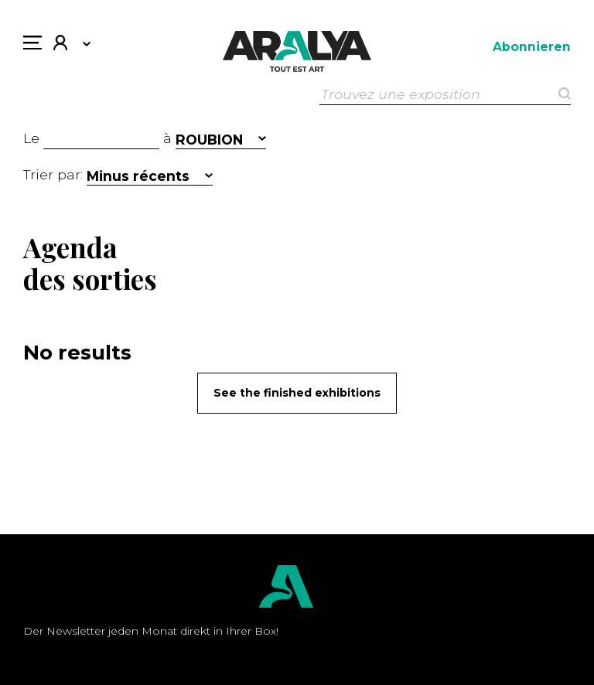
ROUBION (209, 139)
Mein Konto (60, 44)
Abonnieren (532, 46)
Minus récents (138, 176)
